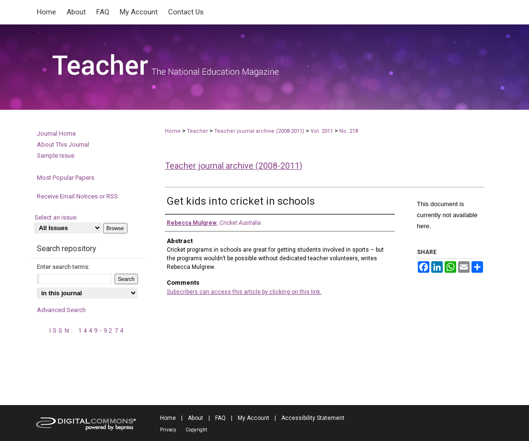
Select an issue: (56, 217)
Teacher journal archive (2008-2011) (259, 131)
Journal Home (56, 133)
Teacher (197, 131)
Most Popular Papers (65, 177)
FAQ (220, 418)
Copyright (196, 429)
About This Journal (63, 144)
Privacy (168, 429)
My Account (253, 418)
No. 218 (348, 131)
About (195, 418)
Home (173, 131)
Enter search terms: (63, 266)
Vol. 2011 (322, 131)
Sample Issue (55, 155)
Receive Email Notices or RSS (77, 196)
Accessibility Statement (313, 418)
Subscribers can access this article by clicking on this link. (244, 292)
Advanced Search (61, 309)
